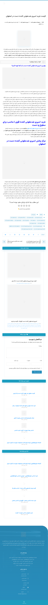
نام (41, 360)
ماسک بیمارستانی (37, 326)
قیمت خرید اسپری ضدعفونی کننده (27, 228)
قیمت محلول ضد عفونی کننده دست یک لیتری (24, 393)
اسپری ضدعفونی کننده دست (37, 225)
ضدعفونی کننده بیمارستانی (16, 324)
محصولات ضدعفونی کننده (9, 220)
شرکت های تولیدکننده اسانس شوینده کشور (24, 418)
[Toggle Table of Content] (42, 62)
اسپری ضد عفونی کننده (38, 217)
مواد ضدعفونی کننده (33, 222)
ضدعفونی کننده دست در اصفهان (14, 225)
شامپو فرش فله (28, 324)
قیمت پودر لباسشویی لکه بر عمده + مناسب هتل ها (24, 488)
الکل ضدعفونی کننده (30, 217)
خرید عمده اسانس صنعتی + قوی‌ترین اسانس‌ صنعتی (24, 500)
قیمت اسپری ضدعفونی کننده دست (39, 228)
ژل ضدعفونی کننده (13, 217)
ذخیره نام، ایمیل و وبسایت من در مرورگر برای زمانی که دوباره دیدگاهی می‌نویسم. (24, 368)
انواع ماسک (23, 323)
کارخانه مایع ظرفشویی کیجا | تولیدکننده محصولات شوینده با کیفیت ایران (24, 442)
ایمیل (28, 360)
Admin (41, 214)
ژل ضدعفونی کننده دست (41, 220)
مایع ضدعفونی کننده (18, 220)
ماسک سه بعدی (31, 326)
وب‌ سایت (16, 360)
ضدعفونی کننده (33, 220)
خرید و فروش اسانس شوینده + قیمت (24, 513)
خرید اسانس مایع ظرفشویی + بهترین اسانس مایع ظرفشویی (24, 476)
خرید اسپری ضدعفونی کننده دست (26, 225)
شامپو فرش (32, 324)
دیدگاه (40, 346)
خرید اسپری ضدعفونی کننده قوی (34, 128)
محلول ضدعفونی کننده (41, 222)
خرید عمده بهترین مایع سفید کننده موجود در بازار (24, 405)
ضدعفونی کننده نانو (26, 220)
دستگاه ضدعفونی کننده (21, 217)
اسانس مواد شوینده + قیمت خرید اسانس (24, 430)
